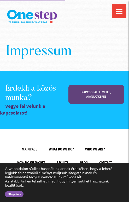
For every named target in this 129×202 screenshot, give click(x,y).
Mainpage (29, 149)
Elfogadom (14, 194)
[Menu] (119, 11)
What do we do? (61, 149)
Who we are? (95, 149)
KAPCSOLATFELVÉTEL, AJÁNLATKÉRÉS (96, 94)
